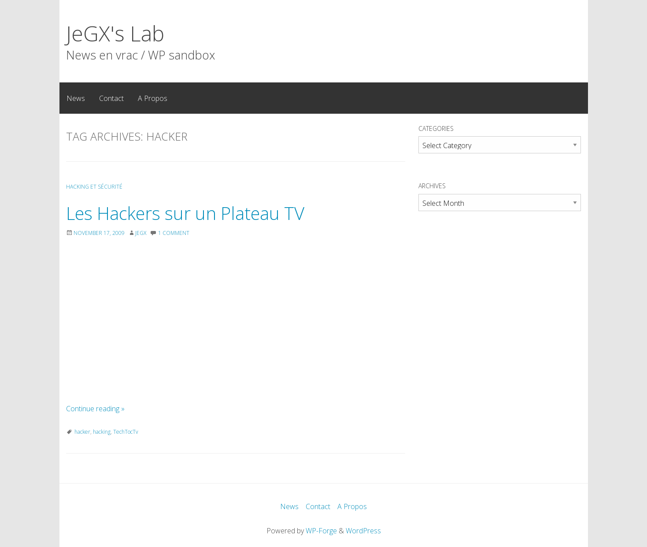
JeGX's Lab (115, 33)
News (76, 98)
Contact (111, 98)
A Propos (152, 98)
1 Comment (173, 233)
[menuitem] (75, 97)
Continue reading (95, 408)
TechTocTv (125, 431)
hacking (102, 431)
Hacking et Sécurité (94, 186)
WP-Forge (321, 531)
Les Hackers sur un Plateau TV (185, 213)
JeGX (140, 233)
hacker (82, 431)
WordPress (363, 531)
